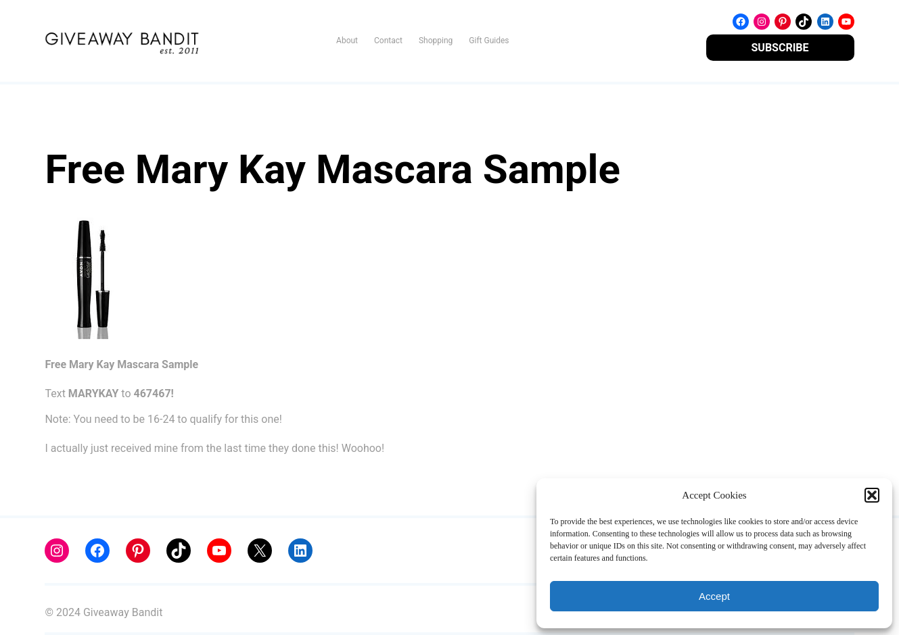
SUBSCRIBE (780, 47)
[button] (872, 495)
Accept (714, 596)
